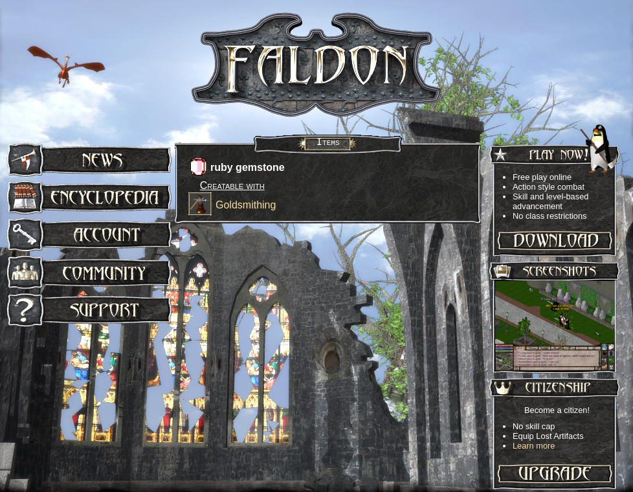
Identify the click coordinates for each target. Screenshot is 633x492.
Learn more (534, 446)
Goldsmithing (246, 204)
